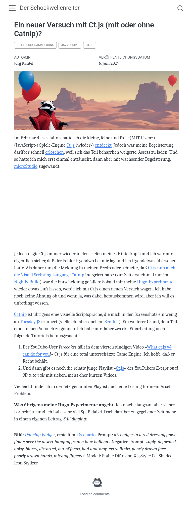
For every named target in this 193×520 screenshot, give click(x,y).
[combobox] (180, 8)
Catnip (20, 314)
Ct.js (89, 45)
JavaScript (70, 45)
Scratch (112, 321)
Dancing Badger (40, 435)
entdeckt (103, 145)
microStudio (25, 166)
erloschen (54, 152)
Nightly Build (27, 282)
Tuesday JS (30, 321)
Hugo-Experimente (155, 282)
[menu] (12, 8)
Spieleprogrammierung (35, 45)
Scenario (87, 435)
